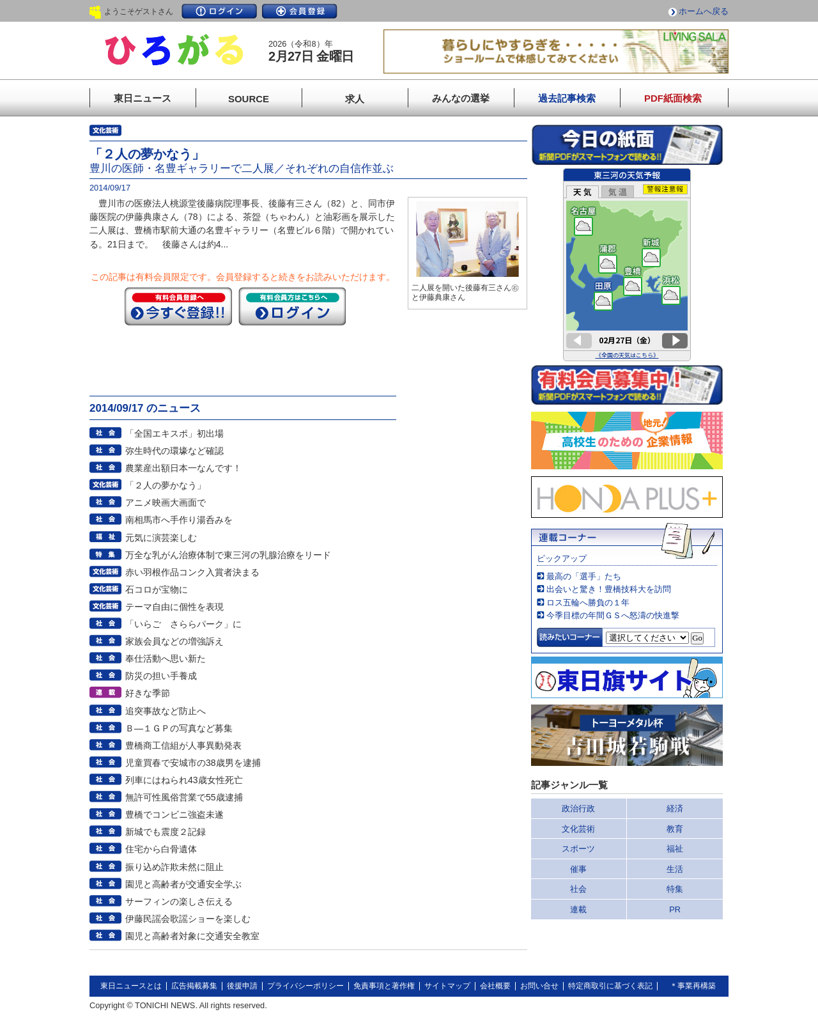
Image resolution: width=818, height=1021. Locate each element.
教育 (675, 829)
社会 (578, 889)
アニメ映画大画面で (165, 502)
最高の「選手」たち (583, 576)
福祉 (675, 848)
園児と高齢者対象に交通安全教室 (192, 936)
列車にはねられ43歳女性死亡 (184, 780)
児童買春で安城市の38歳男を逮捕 (193, 763)
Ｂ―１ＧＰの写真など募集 (179, 728)
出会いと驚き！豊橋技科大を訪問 (608, 589)
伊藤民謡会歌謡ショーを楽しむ (188, 919)
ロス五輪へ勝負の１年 (587, 602)
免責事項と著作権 (384, 986)
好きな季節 (147, 693)
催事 (578, 869)
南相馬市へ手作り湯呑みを (179, 520)
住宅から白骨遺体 (161, 849)
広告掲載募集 (194, 986)
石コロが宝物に (156, 589)
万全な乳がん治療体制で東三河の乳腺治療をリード (228, 555)
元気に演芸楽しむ (161, 538)
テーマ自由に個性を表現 (174, 607)
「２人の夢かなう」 (165, 485)
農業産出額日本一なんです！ (183, 468)
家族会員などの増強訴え (174, 641)
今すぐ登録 (178, 306)
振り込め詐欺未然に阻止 (174, 867)
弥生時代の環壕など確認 (174, 451)
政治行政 (578, 808)
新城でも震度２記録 (165, 832)
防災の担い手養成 (161, 676)
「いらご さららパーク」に (183, 624)
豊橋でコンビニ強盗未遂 (174, 814)
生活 (675, 869)
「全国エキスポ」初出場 (174, 433)
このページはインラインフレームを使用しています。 (627, 264)
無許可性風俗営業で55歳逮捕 (184, 797)
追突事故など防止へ (165, 711)
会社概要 (495, 986)
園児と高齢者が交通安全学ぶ (183, 884)
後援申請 (242, 986)
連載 (578, 909)
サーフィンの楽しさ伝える (179, 901)
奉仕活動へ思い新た (165, 658)
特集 (675, 889)
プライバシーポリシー (305, 986)
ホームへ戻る (704, 11)
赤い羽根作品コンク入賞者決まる (192, 572)
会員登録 (299, 11)
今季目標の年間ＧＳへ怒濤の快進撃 (612, 615)
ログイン (219, 11)
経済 (675, 808)
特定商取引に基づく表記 (610, 986)
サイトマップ (447, 986)
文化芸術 (578, 829)
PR (675, 909)
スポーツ (578, 848)
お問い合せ (539, 986)
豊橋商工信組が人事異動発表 (183, 745)
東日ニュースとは (131, 986)
